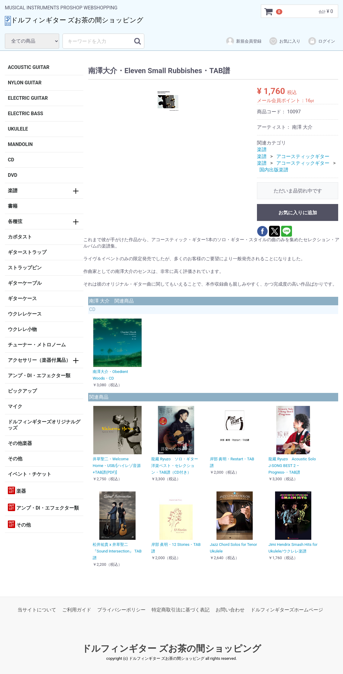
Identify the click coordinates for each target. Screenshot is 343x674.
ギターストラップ (27, 252)
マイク (15, 406)
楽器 (17, 490)
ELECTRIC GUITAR (28, 98)
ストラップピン (25, 268)
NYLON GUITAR (24, 83)
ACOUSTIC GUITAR (29, 67)
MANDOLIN (20, 144)
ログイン (321, 41)
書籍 (13, 206)
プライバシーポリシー (121, 610)
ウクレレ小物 (22, 329)
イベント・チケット (29, 474)
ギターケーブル (25, 283)
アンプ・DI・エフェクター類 (39, 375)
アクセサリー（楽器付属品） (39, 360)
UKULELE (18, 129)
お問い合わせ (230, 610)
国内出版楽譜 (273, 170)
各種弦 (15, 221)
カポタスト (20, 237)
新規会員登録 (243, 41)
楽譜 (13, 190)
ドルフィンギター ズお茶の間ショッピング (171, 648)
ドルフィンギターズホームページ (287, 610)
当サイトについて (37, 610)
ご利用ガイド (76, 610)
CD (11, 160)
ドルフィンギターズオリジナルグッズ (44, 425)
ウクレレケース (25, 314)
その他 (15, 459)
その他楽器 (20, 443)
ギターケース (22, 298)
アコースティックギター (302, 156)
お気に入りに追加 (297, 212)
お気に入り (284, 41)
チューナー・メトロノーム (37, 345)
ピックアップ (22, 391)
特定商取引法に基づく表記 (181, 610)
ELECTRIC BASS (25, 113)
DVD (12, 175)
